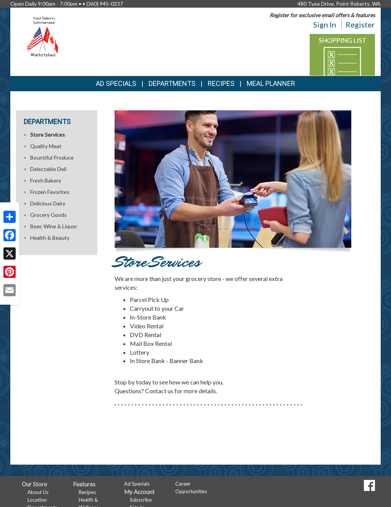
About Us (37, 492)
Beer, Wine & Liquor (53, 226)
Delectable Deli (48, 169)
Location (37, 500)
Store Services (47, 134)
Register (360, 24)
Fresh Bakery (45, 180)
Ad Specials (116, 83)
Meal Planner (271, 83)
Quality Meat (45, 146)
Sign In (324, 24)
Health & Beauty (49, 237)
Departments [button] (172, 83)
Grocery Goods (48, 215)
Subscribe (141, 500)
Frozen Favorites (49, 192)
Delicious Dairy (47, 203)
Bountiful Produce (52, 157)
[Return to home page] (44, 36)
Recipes (221, 83)
